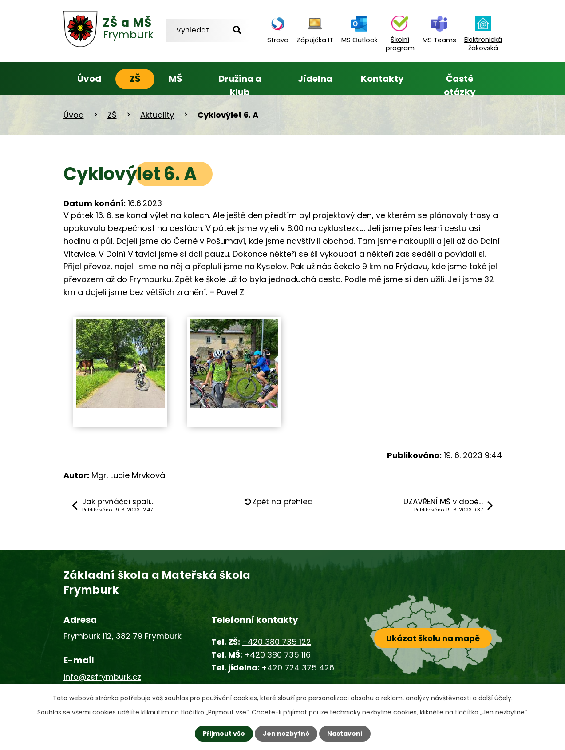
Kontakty (382, 78)
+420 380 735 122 (276, 641)
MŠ (175, 78)
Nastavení (345, 733)
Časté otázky (460, 85)
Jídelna (315, 78)
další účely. (495, 698)
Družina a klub (239, 85)
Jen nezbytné (286, 733)
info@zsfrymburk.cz (102, 676)
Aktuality (157, 114)
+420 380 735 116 (277, 654)
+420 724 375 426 (297, 667)
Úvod (89, 78)
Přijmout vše (224, 733)
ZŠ (135, 78)
